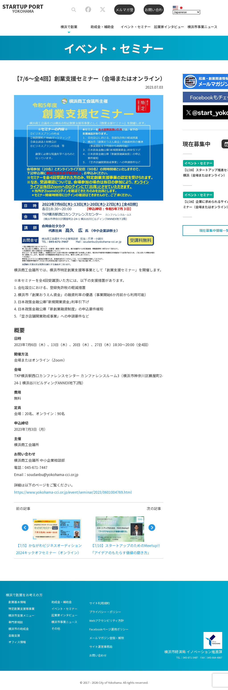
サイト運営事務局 (100, 646)
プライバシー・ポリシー (105, 612)
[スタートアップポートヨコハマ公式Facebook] (88, 10)
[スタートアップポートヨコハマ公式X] (103, 10)
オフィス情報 (17, 642)
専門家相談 (15, 622)
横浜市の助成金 (18, 629)
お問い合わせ (154, 11)
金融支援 (14, 635)
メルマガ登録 (125, 11)
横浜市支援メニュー (21, 615)
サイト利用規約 (99, 603)
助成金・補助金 (102, 26)
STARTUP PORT (23, 8)
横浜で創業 (69, 26)
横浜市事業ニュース (202, 26)
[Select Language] (186, 11)
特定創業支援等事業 (21, 609)
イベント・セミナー (136, 26)
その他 (55, 628)
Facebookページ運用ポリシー (108, 629)
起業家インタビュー (169, 26)
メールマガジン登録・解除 (106, 638)
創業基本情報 (17, 602)
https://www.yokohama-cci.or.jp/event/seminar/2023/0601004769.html (73, 492)
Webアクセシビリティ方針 (106, 620)
